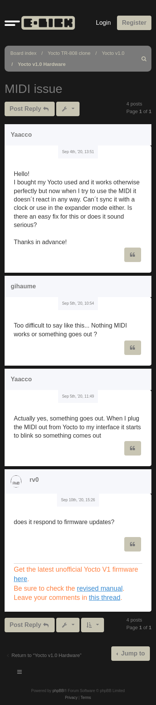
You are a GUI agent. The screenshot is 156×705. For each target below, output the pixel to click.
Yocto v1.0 (113, 53)
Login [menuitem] (103, 22)
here (20, 579)
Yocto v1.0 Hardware (42, 64)
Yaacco (21, 134)
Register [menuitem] (134, 22)
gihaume (23, 286)
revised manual (99, 588)
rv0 (34, 479)
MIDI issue (33, 89)
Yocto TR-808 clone (69, 53)
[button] (12, 22)
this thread (104, 597)
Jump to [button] (132, 653)
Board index (23, 53)
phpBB (58, 691)
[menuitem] (144, 59)
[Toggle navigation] (20, 673)
